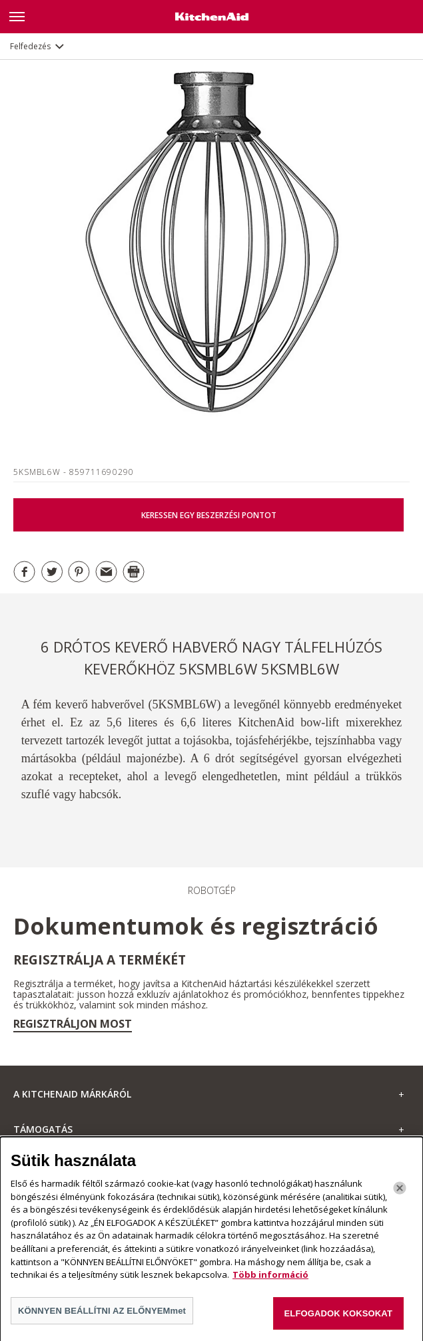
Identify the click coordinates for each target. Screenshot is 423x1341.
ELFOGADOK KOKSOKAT (338, 1317)
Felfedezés (30, 46)
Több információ (270, 1278)
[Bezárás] (399, 1192)
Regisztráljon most (72, 1023)
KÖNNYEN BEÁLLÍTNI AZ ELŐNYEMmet (102, 1315)
